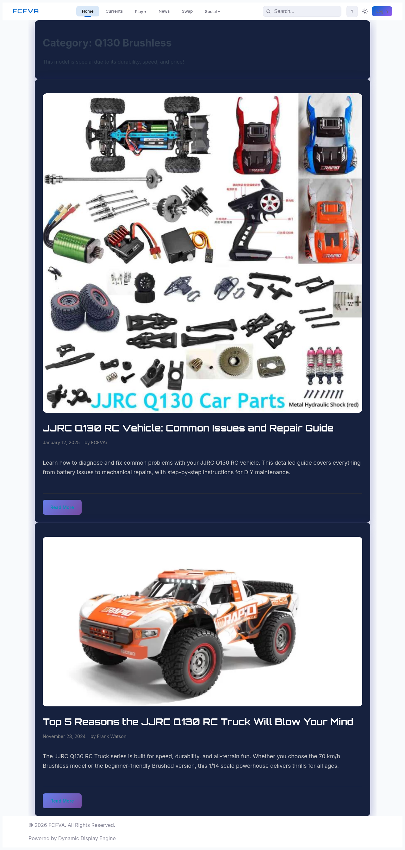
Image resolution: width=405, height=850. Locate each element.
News (164, 11)
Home (88, 11)
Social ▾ (212, 11)
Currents (114, 11)
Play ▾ (140, 11)
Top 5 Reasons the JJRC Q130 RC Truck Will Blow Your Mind (198, 721)
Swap (187, 11)
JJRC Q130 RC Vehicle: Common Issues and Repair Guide (188, 428)
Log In (382, 11)
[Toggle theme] (365, 11)
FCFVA (26, 11)
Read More (62, 507)
